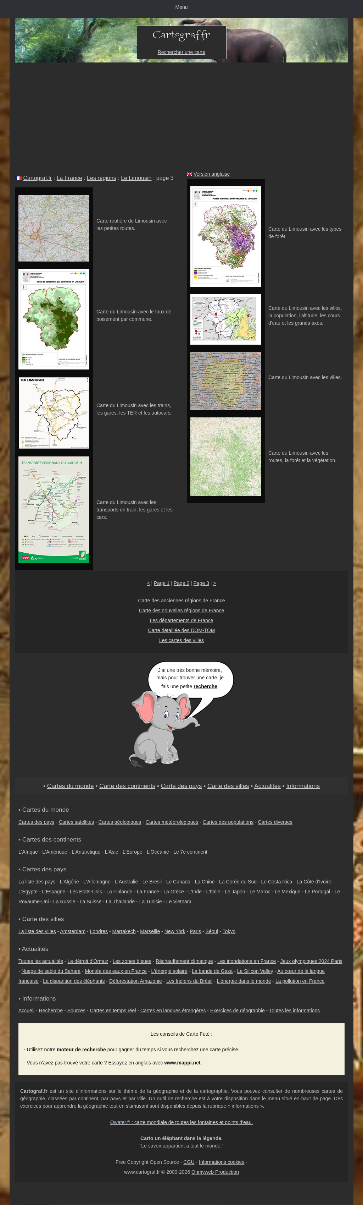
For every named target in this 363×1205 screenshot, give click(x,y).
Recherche (51, 1010)
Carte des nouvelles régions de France (181, 610)
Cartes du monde (70, 785)
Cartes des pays (36, 822)
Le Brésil (152, 881)
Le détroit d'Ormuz (88, 961)
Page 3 (201, 583)
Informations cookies (221, 1162)
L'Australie (126, 881)
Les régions (101, 178)
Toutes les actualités (40, 961)
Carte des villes (228, 785)
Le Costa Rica (276, 881)
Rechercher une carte (182, 52)
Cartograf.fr (37, 178)
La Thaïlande (120, 901)
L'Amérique (54, 852)
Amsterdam (73, 931)
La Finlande (119, 891)
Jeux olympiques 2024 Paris (311, 961)
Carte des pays (181, 785)
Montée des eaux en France (116, 971)
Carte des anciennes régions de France (181, 600)
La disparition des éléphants (74, 981)
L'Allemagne (97, 881)
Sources (76, 1010)
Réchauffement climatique (184, 961)
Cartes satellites (76, 822)
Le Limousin (136, 178)
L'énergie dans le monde (244, 981)
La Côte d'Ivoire (314, 881)
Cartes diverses (275, 822)
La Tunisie (150, 901)
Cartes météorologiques (172, 822)
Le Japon (235, 891)
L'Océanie (158, 852)
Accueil (26, 1010)
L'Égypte (28, 891)
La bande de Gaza (212, 971)
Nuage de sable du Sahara (51, 971)
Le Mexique (287, 891)
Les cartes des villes (181, 640)
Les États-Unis (86, 891)
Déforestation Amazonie (135, 981)
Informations (303, 785)
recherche (205, 686)
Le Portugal (317, 891)
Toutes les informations (294, 1010)
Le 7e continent (190, 852)
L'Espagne (54, 891)
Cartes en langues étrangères (173, 1010)
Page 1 (161, 583)
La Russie (64, 901)
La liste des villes (37, 931)
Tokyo (229, 931)
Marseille (150, 931)
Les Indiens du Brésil (189, 981)
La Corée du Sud (238, 881)
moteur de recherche (81, 1049)
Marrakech (124, 931)
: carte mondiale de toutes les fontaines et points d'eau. (181, 1122)
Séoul (212, 931)
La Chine (205, 881)
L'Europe (133, 852)
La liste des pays (36, 881)
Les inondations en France (246, 961)
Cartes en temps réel (113, 1010)
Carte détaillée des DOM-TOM (181, 630)
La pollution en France (300, 981)
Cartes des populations (228, 822)
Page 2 (181, 583)
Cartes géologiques (120, 822)
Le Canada (178, 881)
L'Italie (213, 891)
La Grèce (173, 891)
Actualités (267, 785)
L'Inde (195, 891)
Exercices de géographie (237, 1010)
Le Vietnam (178, 901)
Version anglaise (212, 174)
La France (69, 178)
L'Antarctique (86, 852)
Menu (181, 7)
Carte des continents (127, 785)
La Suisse (90, 901)
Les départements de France (181, 620)
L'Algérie (69, 881)
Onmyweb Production (215, 1172)
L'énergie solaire (169, 971)
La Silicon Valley (255, 971)
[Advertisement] (181, 115)
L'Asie (111, 852)
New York (174, 931)
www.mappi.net (182, 1063)
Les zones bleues (132, 961)
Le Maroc (260, 891)
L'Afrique (28, 852)
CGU (188, 1162)
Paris (195, 931)
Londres (99, 931)
